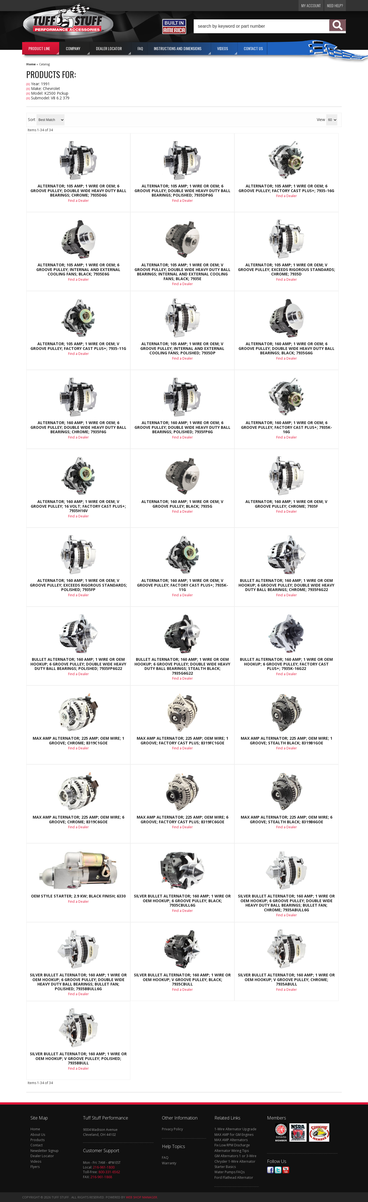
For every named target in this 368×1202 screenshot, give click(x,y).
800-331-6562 (109, 1172)
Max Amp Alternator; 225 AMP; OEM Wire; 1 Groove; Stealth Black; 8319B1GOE (286, 740)
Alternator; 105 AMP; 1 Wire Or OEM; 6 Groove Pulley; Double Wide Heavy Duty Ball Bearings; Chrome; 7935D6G (78, 190)
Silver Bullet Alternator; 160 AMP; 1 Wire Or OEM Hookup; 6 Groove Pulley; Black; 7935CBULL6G (182, 900)
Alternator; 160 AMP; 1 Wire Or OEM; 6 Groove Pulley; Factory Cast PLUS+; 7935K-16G (286, 427)
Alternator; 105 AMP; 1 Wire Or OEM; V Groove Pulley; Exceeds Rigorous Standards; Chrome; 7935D (286, 269)
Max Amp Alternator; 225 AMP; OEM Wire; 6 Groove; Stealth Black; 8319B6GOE (286, 819)
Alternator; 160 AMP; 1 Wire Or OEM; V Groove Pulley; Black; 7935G (182, 504)
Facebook (270, 1170)
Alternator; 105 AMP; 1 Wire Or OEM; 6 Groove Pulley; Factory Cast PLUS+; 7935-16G (286, 188)
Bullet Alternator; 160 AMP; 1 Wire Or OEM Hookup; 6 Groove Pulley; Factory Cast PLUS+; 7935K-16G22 (286, 664)
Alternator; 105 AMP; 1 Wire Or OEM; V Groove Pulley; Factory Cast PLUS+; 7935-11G (78, 346)
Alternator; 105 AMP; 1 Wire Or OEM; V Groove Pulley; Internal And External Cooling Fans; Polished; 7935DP (182, 348)
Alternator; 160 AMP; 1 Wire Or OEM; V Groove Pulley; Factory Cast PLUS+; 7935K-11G (182, 585)
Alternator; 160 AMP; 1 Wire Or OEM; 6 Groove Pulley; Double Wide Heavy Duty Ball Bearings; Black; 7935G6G (287, 348)
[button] (270, 26)
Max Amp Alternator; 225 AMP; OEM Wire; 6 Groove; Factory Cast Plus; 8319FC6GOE (182, 819)
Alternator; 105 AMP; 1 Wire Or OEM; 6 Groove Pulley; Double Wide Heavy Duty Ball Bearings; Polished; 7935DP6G (182, 190)
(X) (28, 84)
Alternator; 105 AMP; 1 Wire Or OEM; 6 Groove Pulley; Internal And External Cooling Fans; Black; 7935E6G (78, 269)
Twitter (278, 1170)
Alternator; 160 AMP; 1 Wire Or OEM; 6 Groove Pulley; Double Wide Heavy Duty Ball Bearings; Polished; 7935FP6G (182, 427)
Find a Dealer (78, 200)
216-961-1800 (104, 1167)
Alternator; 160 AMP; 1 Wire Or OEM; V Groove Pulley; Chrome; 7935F (286, 504)
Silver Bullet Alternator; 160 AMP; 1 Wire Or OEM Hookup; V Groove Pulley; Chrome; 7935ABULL (286, 979)
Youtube (286, 1170)
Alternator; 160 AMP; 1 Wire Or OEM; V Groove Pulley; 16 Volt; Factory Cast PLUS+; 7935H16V (78, 506)
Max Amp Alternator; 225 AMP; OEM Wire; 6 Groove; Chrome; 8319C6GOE (78, 819)
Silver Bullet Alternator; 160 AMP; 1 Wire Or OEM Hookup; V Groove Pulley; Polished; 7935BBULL (78, 1058)
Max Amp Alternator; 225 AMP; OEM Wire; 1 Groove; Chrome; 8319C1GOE (78, 740)
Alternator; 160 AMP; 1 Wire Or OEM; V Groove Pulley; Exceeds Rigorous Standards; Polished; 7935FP (78, 585)
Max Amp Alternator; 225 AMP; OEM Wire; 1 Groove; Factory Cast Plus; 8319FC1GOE (182, 740)
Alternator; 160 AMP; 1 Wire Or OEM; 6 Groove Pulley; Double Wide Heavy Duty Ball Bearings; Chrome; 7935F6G (78, 427)
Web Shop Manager (141, 1197)
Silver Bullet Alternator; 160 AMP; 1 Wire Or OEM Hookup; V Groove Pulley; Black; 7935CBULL (182, 979)
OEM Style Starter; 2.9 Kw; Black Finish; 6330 (78, 896)
